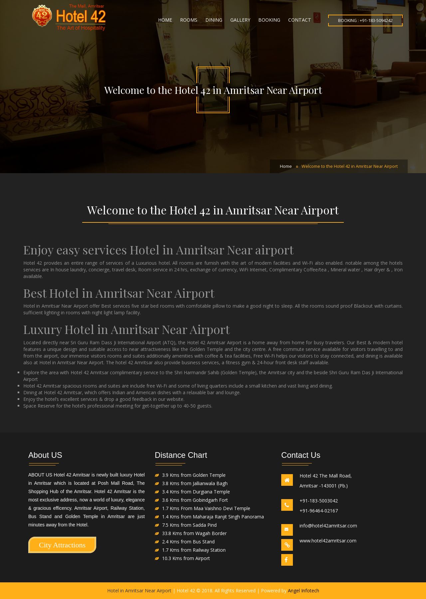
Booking (269, 20)
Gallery (240, 20)
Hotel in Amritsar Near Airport (139, 590)
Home (165, 20)
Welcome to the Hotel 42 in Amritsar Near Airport (350, 166)
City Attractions (62, 545)
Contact (299, 20)
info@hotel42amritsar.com (328, 525)
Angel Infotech (303, 590)
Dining (213, 20)
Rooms (188, 20)
